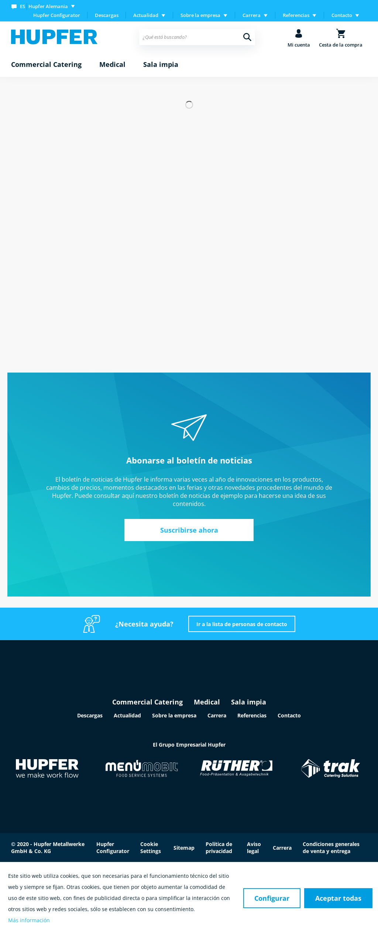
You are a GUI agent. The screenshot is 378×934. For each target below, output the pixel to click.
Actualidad (127, 715)
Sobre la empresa (174, 715)
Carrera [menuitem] (252, 15)
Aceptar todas (338, 898)
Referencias (252, 715)
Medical (207, 701)
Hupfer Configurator (56, 15)
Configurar (271, 898)
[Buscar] (247, 37)
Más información (29, 920)
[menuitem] (44, 6)
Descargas (106, 15)
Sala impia (248, 701)
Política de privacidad (219, 847)
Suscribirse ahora (189, 530)
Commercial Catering (147, 701)
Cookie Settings (150, 847)
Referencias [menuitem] (296, 15)
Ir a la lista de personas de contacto (241, 624)
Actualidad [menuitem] (145, 15)
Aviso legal (254, 847)
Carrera (216, 715)
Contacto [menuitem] (341, 15)
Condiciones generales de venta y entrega (331, 847)
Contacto (289, 715)
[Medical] (112, 64)
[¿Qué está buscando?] (197, 37)
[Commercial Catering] (46, 64)
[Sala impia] (160, 64)
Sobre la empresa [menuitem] (200, 15)
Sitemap (184, 847)
